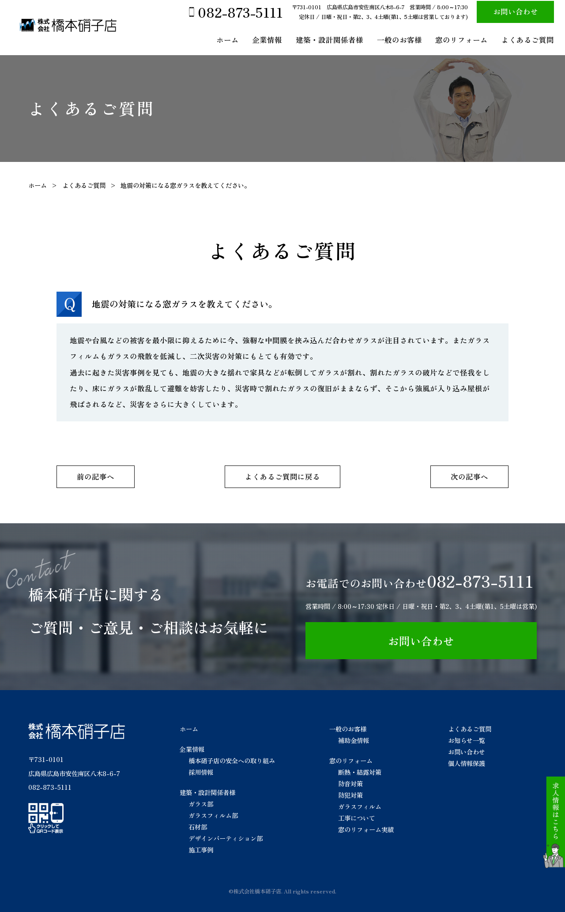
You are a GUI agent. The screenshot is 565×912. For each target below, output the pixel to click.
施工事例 (200, 849)
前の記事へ (95, 476)
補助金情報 (353, 740)
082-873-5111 (240, 12)
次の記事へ (469, 476)
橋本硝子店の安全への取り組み (231, 760)
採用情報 (200, 772)
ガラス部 (200, 803)
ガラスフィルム (359, 806)
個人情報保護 (466, 763)
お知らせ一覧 (466, 740)
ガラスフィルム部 (213, 815)
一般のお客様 (399, 39)
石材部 (197, 826)
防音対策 (350, 783)
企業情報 (267, 39)
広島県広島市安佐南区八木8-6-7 (74, 773)
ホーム (227, 39)
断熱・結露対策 (359, 772)
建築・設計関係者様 (329, 39)
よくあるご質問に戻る (282, 476)
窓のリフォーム (461, 39)
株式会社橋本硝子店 (257, 891)
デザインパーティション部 (225, 838)
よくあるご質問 (527, 39)
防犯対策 (350, 794)
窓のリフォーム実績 (366, 829)
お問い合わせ (515, 11)
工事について (356, 817)
